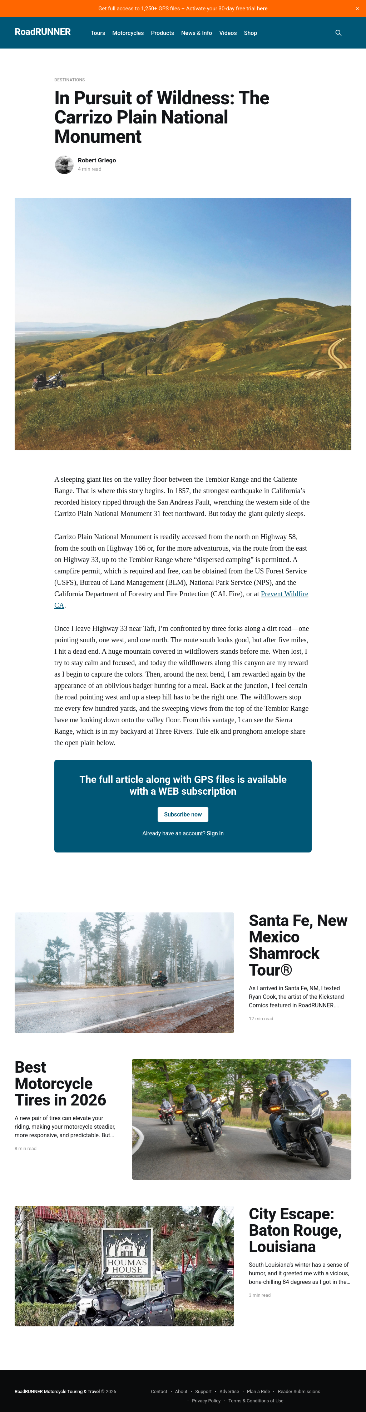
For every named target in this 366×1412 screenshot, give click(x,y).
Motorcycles (128, 33)
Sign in (215, 833)
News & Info (196, 33)
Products (162, 33)
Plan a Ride (258, 1391)
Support (203, 1391)
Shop (250, 33)
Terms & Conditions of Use (255, 1400)
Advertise (229, 1391)
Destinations (69, 79)
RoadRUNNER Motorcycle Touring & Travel (57, 1391)
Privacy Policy (206, 1400)
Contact (159, 1391)
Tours (98, 33)
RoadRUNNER (43, 32)
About (181, 1391)
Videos (228, 33)
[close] (357, 8)
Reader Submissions (299, 1391)
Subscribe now (183, 814)
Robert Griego (97, 160)
